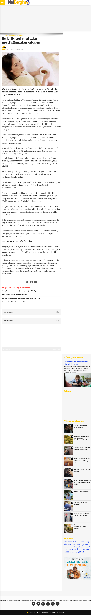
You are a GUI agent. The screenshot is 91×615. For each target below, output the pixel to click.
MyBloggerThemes (58, 612)
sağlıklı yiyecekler (71, 552)
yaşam (81, 551)
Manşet (21, 35)
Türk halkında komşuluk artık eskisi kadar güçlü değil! (82, 482)
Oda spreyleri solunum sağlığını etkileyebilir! (82, 448)
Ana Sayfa (5, 35)
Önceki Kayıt (6, 349)
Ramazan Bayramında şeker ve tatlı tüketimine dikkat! (81, 438)
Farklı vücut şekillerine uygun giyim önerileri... (82, 514)
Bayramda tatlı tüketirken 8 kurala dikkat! (80, 526)
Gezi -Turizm (76, 542)
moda (71, 549)
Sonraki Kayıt (56, 349)
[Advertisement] (45, 19)
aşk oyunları (86, 544)
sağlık (76, 549)
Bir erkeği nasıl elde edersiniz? (81, 503)
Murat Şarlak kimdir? (81, 492)
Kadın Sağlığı (13, 35)
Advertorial (68, 542)
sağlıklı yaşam (85, 549)
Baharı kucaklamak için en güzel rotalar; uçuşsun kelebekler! (82, 460)
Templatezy (37, 612)
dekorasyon (67, 547)
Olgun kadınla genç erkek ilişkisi (80, 426)
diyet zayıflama (77, 547)
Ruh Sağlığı (76, 544)
